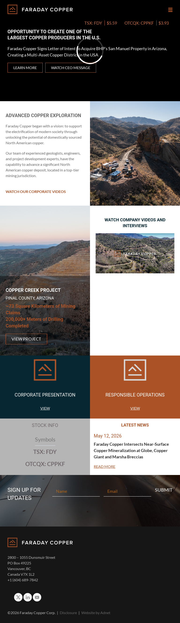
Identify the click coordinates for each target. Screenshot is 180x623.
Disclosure (68, 612)
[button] (170, 10)
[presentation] (90, 510)
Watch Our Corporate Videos (36, 191)
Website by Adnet (95, 612)
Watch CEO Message (70, 67)
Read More (104, 466)
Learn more (25, 67)
